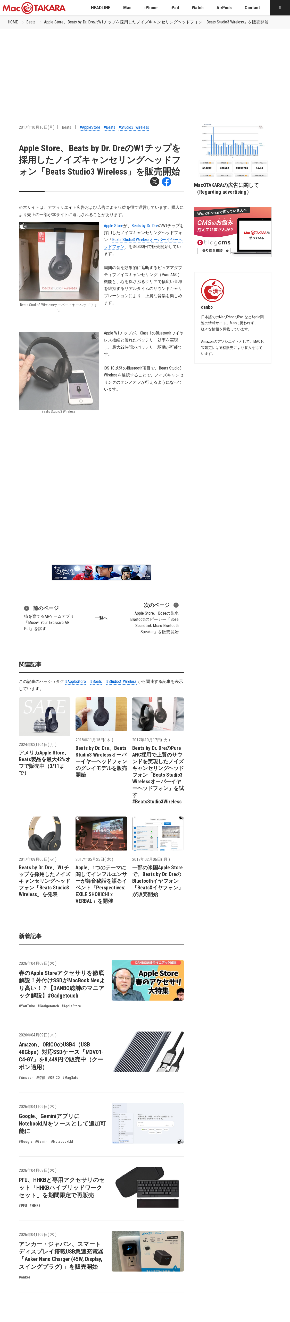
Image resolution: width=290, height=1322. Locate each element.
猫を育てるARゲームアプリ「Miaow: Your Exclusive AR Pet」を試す (49, 617)
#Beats (109, 127)
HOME (13, 22)
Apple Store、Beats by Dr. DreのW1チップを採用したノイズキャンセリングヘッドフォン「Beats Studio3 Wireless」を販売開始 (156, 22)
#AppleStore (90, 127)
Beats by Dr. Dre (144, 225)
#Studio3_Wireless (134, 127)
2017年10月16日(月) (36, 127)
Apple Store (113, 225)
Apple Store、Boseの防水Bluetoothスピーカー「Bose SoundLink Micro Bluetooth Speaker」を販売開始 (154, 617)
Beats (31, 22)
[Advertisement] (145, 67)
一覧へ (101, 618)
